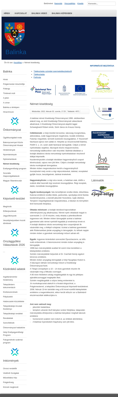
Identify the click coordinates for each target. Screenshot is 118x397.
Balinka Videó (39, 13)
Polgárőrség (8, 382)
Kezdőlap (18, 62)
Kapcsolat (21, 13)
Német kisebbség (11, 164)
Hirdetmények (9, 150)
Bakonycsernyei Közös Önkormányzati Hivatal (13, 143)
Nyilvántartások (9, 159)
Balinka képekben (62, 13)
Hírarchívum (8, 112)
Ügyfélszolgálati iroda (12, 137)
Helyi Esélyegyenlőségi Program (13, 333)
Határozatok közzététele (13, 301)
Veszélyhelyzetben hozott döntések (14, 221)
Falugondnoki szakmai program (13, 341)
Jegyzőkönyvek (10, 216)
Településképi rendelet (13, 313)
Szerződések (8, 323)
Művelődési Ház (10, 378)
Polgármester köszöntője (14, 84)
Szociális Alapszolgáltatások (11, 174)
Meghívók (7, 206)
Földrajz (6, 89)
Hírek (7, 13)
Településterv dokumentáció (9, 286)
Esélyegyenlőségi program (14, 168)
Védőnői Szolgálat (11, 373)
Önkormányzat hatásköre (14, 327)
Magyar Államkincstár (12, 181)
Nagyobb (58, 3)
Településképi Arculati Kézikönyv (12, 307)
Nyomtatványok (10, 154)
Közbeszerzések (10, 292)
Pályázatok (8, 296)
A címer (6, 103)
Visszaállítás (69, 3)
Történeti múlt (9, 93)
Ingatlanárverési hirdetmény (10, 278)
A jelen (6, 98)
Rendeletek (8, 318)
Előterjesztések (9, 211)
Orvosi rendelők (10, 368)
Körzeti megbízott (10, 387)
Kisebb (80, 3)
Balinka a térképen (11, 107)
